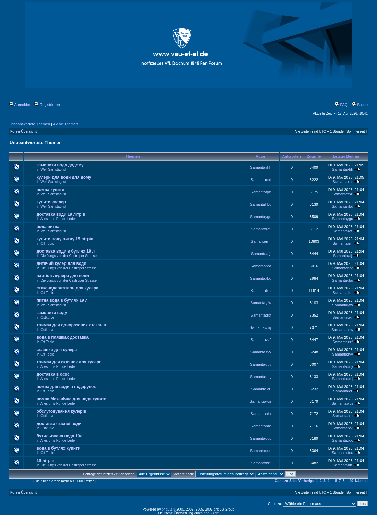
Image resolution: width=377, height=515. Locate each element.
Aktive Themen (65, 124)
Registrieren (47, 105)
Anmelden (20, 105)
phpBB (167, 509)
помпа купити (50, 189)
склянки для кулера (57, 349)
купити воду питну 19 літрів (65, 238)
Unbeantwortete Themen (29, 124)
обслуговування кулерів (61, 411)
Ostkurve (47, 317)
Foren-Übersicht (23, 131)
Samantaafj (260, 254)
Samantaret (260, 229)
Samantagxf (261, 315)
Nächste (361, 481)
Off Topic (47, 243)
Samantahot (260, 266)
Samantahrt (260, 463)
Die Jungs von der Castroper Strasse (68, 256)
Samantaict (260, 389)
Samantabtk (261, 426)
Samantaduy (260, 364)
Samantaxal (261, 180)
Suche (360, 105)
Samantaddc (260, 438)
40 (351, 481)
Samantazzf (261, 340)
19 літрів (46, 460)
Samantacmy (261, 327)
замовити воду (52, 312)
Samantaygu (260, 217)
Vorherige (306, 481)
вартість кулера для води (63, 275)
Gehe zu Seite (286, 481)
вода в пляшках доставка (63, 337)
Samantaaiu (261, 414)
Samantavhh (260, 167)
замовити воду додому (60, 165)
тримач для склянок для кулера (69, 362)
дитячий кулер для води (61, 263)
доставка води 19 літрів (61, 214)
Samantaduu (260, 451)
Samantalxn (261, 290)
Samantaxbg (260, 278)
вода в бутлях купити (59, 448)
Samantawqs (261, 401)
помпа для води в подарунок (66, 386)
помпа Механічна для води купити (72, 399)
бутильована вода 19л (60, 436)
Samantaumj (260, 377)
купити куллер (51, 201)
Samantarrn (260, 241)
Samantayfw (260, 303)
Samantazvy (260, 352)
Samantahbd (260, 204)
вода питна (48, 226)
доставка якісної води (59, 423)
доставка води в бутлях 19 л (66, 251)
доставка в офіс (53, 374)
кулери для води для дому (64, 177)
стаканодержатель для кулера (67, 288)
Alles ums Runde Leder (58, 219)
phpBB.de (211, 513)
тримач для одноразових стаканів (71, 325)
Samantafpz (261, 192)
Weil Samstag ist (53, 169)
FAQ (341, 105)
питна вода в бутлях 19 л (62, 300)
